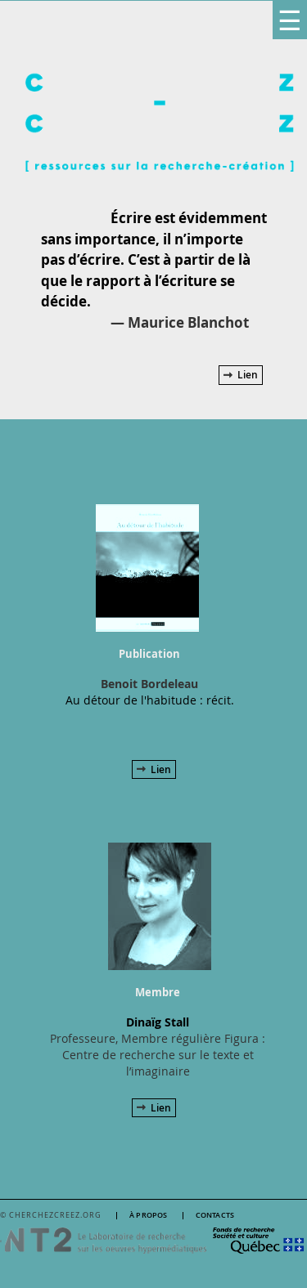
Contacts (215, 1215)
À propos (148, 1215)
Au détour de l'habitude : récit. (149, 700)
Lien (247, 375)
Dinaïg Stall (157, 1022)
